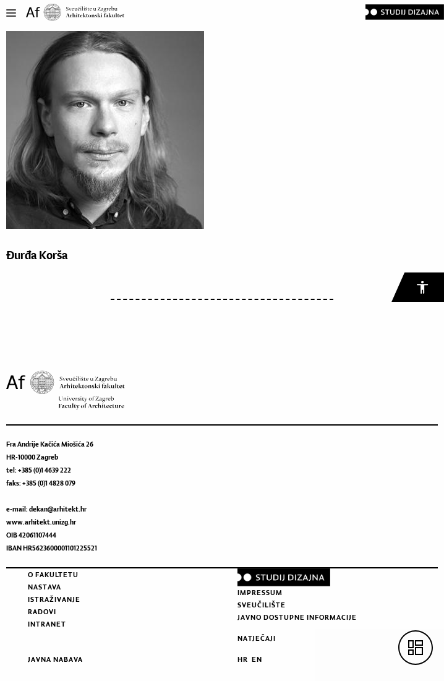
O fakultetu (53, 574)
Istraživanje (54, 599)
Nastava (44, 587)
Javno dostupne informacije (297, 617)
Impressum (260, 592)
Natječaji (256, 638)
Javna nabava (55, 659)
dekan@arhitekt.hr (58, 509)
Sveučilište (261, 605)
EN (257, 659)
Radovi (42, 611)
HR (242, 659)
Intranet (47, 624)
